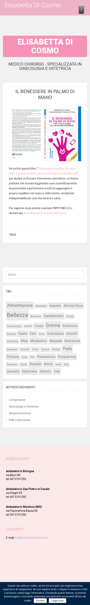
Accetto (40, 600)
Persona (13, 357)
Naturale (56, 341)
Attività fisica (73, 306)
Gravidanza (55, 333)
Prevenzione (46, 357)
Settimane (29, 371)
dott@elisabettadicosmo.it (31, 537)
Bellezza (17, 315)
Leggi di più (57, 600)
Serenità (13, 371)
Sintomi (45, 371)
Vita (57, 371)
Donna (53, 325)
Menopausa (12, 341)
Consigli (70, 316)
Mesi (24, 341)
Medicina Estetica (20, 413)
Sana (66, 364)
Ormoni (35, 349)
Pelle (67, 348)
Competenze (17, 399)
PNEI (32, 357)
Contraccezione (14, 326)
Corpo (38, 326)
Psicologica (12, 364)
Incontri (72, 333)
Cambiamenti (53, 316)
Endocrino (70, 326)
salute (58, 364)
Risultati (35, 364)
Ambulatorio (41, 306)
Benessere (36, 316)
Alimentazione (20, 305)
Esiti (33, 333)
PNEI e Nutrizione (19, 420)
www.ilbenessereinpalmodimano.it (45, 213)
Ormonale (24, 349)
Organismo (12, 349)
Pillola (24, 357)
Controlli (28, 326)
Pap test (45, 349)
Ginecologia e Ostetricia (23, 406)
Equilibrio (11, 334)
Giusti (41, 334)
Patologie (56, 349)
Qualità (23, 364)
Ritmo (48, 364)
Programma (67, 357)
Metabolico (38, 341)
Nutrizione (72, 341)
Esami (22, 333)
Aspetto (55, 306)
